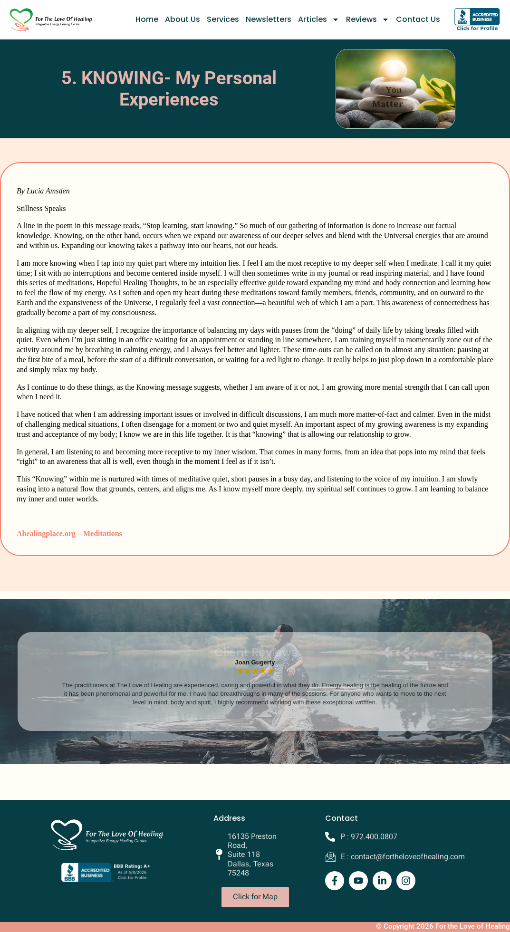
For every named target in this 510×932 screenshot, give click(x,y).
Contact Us (418, 19)
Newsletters (268, 19)
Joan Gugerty (255, 662)
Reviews (367, 19)
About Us (182, 19)
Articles (318, 19)
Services (223, 19)
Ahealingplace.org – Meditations (69, 533)
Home (146, 19)
